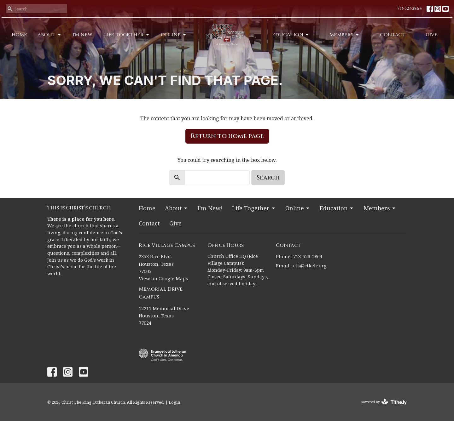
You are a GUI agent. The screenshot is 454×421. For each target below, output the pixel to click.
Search (268, 177)
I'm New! (83, 34)
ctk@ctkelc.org (310, 265)
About (50, 34)
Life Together (127, 34)
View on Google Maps (163, 278)
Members (344, 34)
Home (19, 34)
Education (291, 34)
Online (174, 34)
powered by (384, 402)
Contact (392, 34)
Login (174, 402)
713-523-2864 (409, 8)
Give (432, 34)
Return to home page (227, 136)
